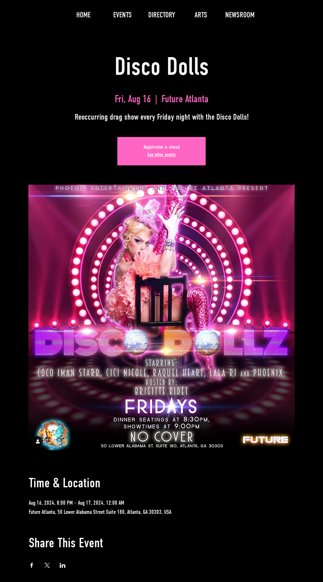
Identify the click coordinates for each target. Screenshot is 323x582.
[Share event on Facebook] (32, 565)
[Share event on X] (47, 565)
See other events (161, 154)
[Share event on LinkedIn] (63, 565)
